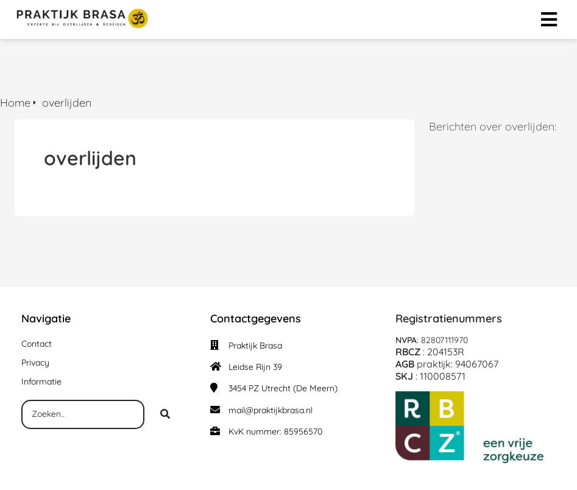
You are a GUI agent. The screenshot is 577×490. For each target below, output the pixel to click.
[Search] (165, 414)
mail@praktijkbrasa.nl (270, 410)
